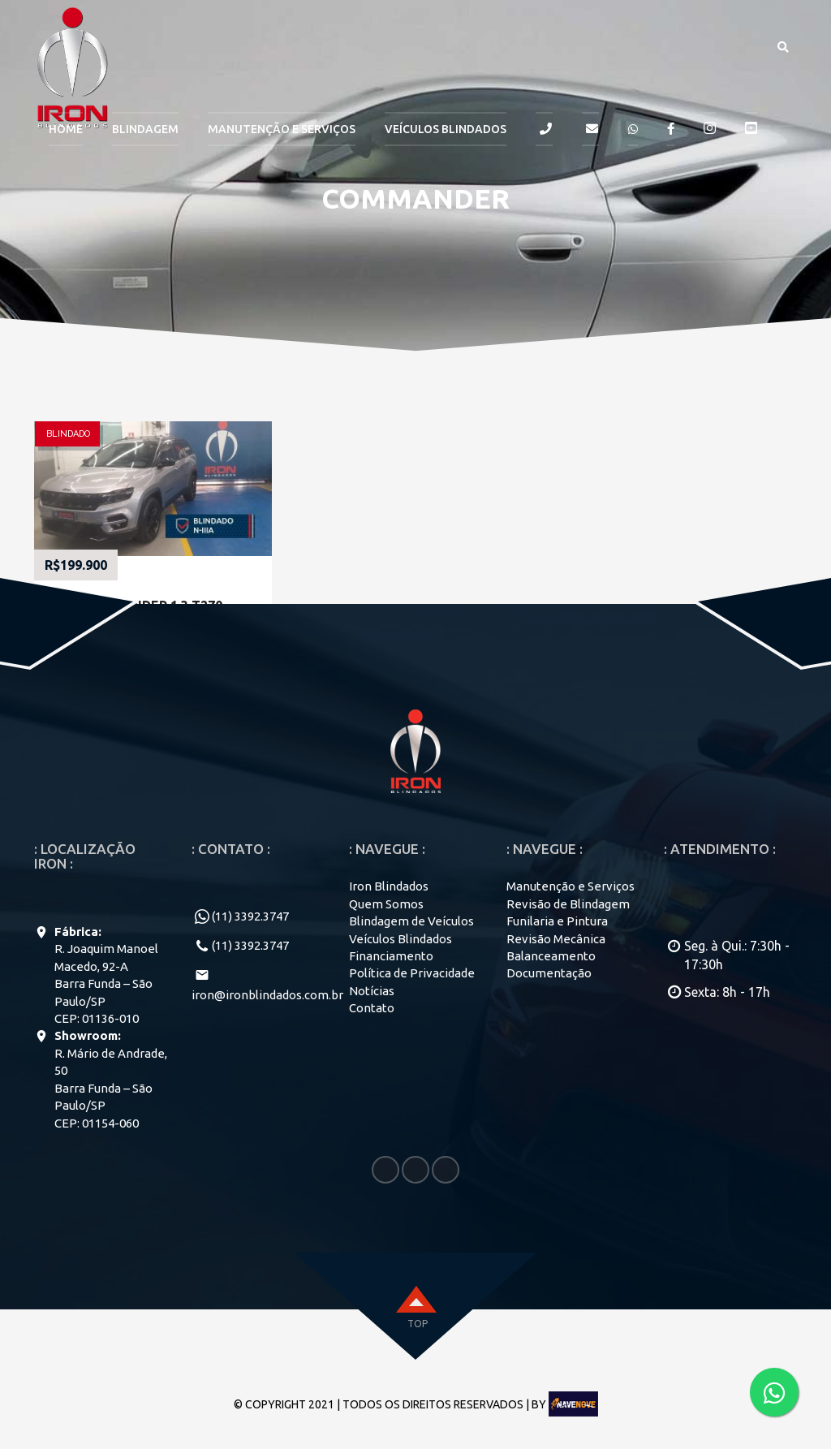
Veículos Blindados (445, 129)
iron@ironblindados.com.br (267, 995)
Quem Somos (386, 904)
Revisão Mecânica (555, 939)
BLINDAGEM (145, 129)
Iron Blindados (388, 886)
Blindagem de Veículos (411, 921)
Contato (371, 1008)
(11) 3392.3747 (250, 916)
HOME (66, 129)
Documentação (549, 973)
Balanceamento (551, 956)
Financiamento (391, 956)
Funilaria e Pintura (557, 921)
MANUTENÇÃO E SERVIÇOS (281, 129)
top (417, 1323)
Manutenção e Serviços (570, 886)
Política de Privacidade (412, 973)
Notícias (371, 991)
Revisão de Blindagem (568, 904)
